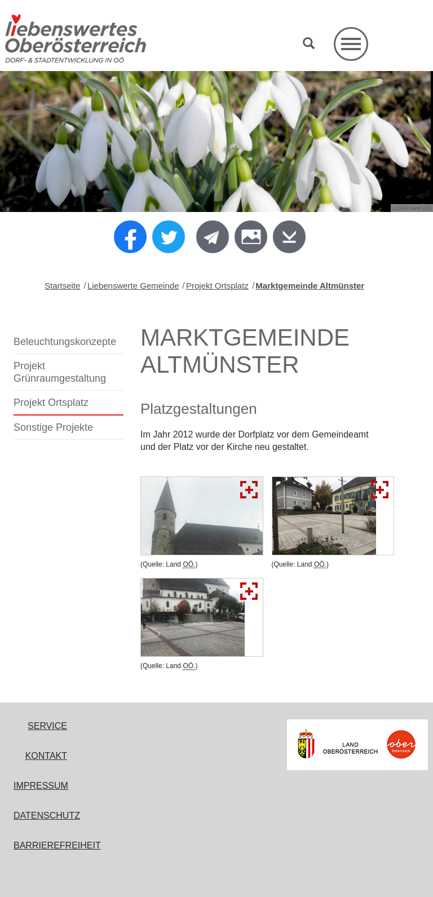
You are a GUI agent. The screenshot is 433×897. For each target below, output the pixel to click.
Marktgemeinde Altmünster (309, 285)
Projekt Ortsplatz (217, 285)
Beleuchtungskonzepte (65, 341)
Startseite (62, 285)
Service (47, 726)
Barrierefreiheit (57, 845)
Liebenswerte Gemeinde (133, 285)
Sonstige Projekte (53, 427)
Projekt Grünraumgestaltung (60, 372)
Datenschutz (47, 815)
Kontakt (46, 756)
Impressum (41, 785)
